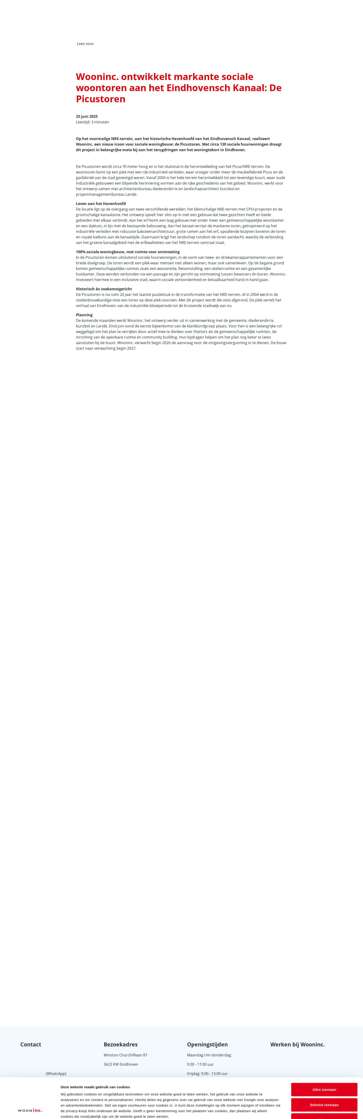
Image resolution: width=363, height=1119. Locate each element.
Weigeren (324, 1082)
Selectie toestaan (324, 1067)
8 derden (107, 1095)
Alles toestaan (324, 1052)
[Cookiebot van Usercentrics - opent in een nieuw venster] (30, 1109)
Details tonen (250, 1110)
